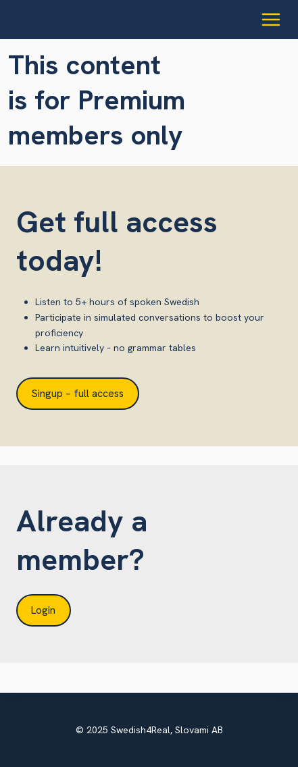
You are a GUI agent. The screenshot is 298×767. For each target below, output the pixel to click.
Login (43, 610)
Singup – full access (77, 393)
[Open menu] (270, 19)
